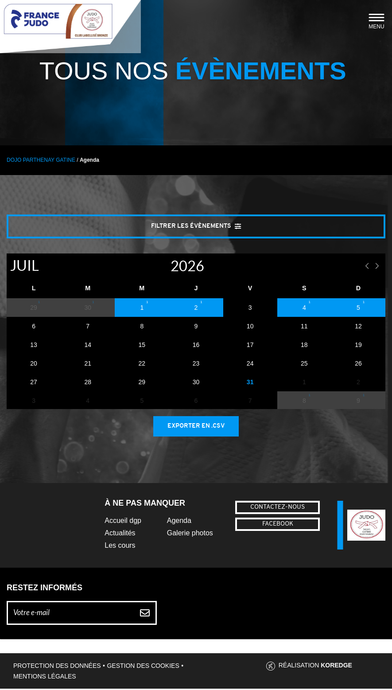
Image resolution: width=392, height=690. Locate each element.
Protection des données (57, 667)
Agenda (179, 522)
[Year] (161, 266)
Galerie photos (190, 534)
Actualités (120, 534)
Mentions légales (44, 677)
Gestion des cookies (143, 667)
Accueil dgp (123, 522)
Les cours (120, 546)
